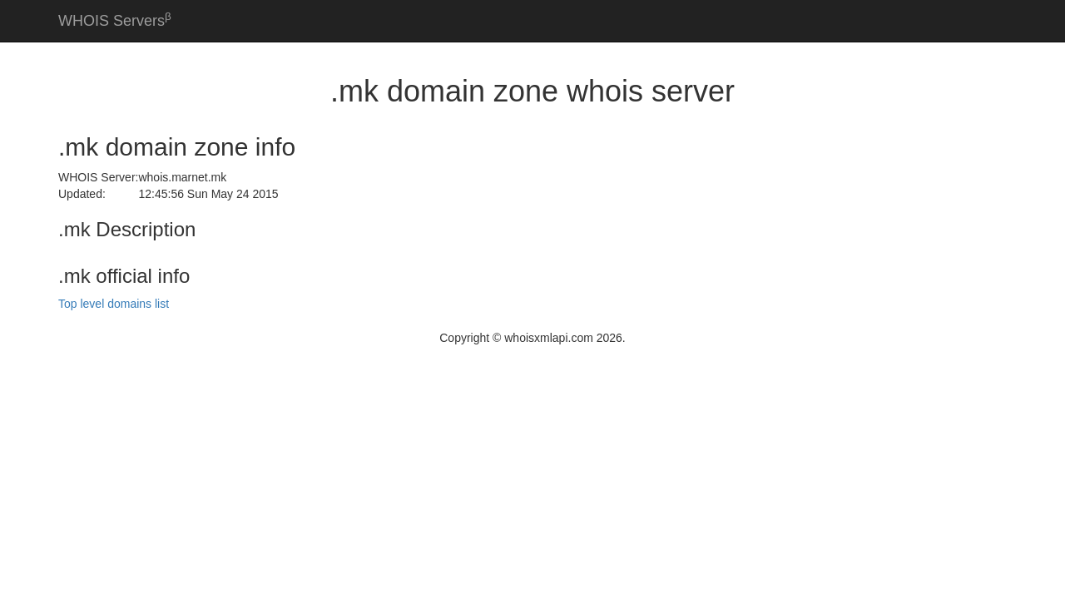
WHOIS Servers (114, 19)
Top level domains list (113, 303)
